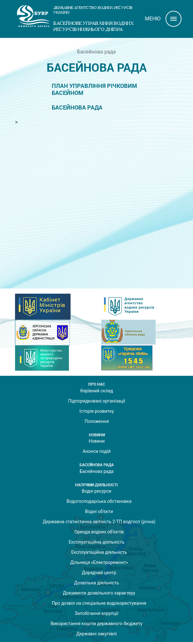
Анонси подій (97, 451)
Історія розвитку (97, 411)
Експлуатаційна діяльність (97, 542)
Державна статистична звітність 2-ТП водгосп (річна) (99, 521)
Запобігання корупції (96, 613)
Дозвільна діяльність (96, 582)
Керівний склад (96, 390)
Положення (97, 421)
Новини (96, 441)
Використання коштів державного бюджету (96, 623)
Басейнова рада (77, 107)
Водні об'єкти (99, 511)
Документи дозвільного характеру (99, 593)
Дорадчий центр (99, 572)
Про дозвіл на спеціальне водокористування (99, 603)
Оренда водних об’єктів (99, 531)
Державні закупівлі (96, 633)
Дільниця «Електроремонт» (99, 562)
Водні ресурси (96, 491)
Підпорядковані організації (96, 400)
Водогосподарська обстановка (98, 501)
